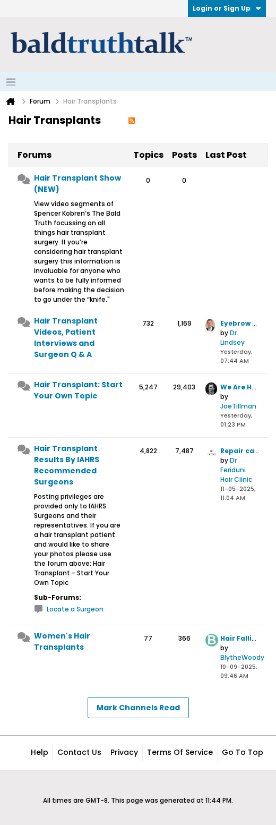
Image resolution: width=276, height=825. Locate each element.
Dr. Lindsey (232, 337)
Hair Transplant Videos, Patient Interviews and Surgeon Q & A (66, 338)
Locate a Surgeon (75, 609)
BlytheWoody (242, 657)
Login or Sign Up (227, 8)
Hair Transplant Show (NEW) (77, 183)
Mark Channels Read (138, 707)
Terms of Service (180, 752)
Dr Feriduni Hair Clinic (236, 470)
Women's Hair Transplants (62, 641)
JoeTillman (238, 406)
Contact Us (79, 752)
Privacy (124, 752)
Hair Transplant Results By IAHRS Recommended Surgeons (66, 465)
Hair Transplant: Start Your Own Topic (78, 390)
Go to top (242, 752)
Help (39, 752)
